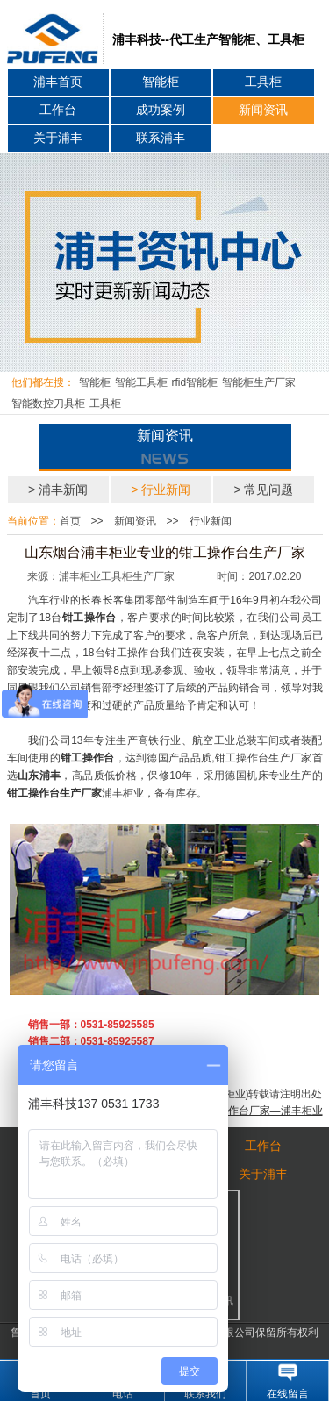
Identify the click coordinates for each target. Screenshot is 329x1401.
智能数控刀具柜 (48, 403)
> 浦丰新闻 (58, 489)
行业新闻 (211, 521)
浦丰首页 (57, 82)
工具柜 (263, 82)
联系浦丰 (160, 138)
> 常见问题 (263, 489)
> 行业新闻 (160, 489)
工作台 (57, 110)
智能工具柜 (141, 382)
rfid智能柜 (195, 382)
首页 (70, 521)
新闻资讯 (263, 110)
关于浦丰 (57, 138)
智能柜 (160, 82)
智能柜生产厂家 (259, 382)
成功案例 (160, 110)
